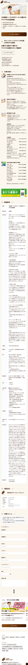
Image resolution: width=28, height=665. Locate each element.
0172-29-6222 (12, 480)
